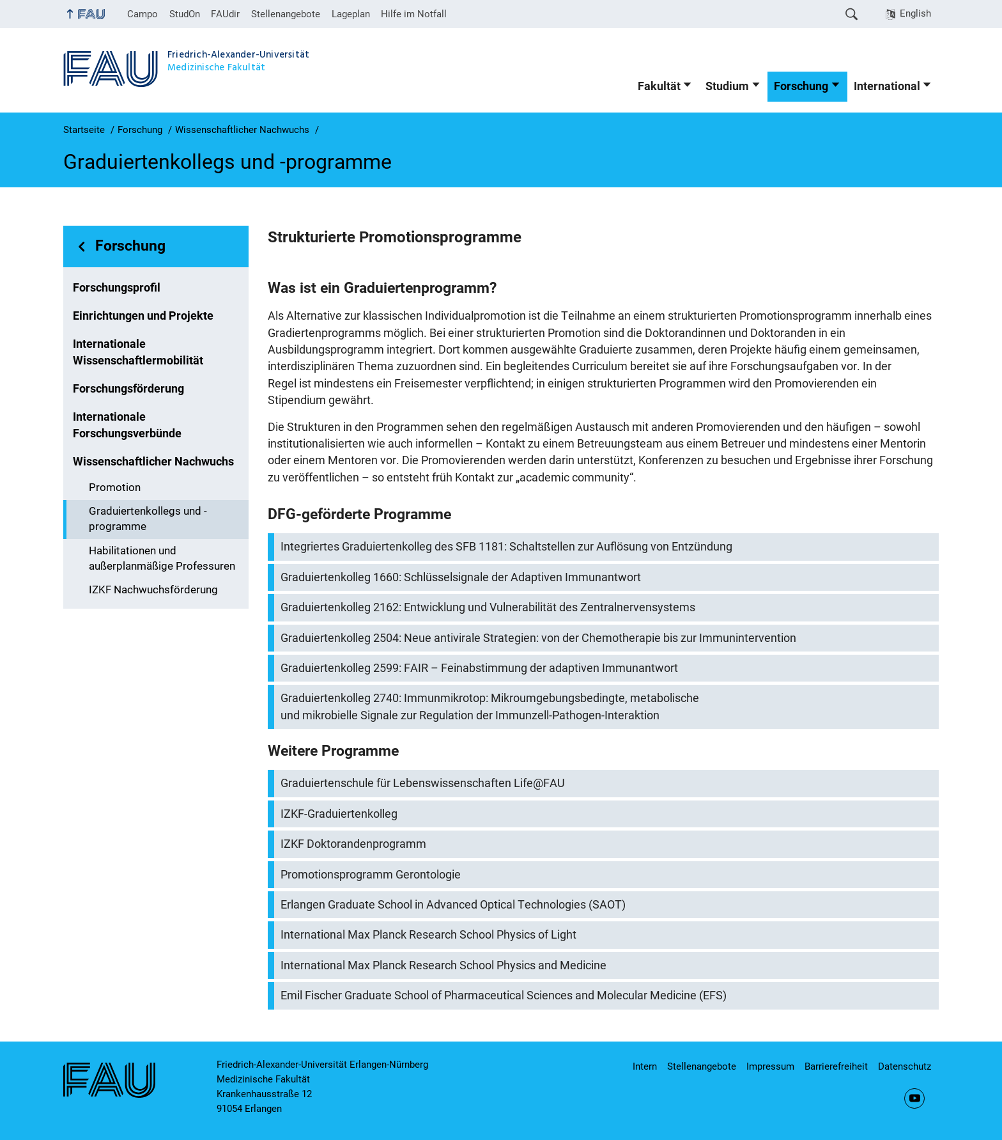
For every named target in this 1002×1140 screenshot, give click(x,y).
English (915, 13)
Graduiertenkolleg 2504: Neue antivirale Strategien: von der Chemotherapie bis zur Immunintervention (538, 638)
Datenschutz (904, 1066)
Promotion (115, 487)
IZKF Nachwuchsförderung (153, 590)
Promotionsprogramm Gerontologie (371, 874)
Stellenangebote (285, 14)
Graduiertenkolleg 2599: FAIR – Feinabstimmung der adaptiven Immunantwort (479, 668)
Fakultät (659, 86)
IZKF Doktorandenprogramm (353, 844)
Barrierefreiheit (836, 1066)
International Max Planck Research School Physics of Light (428, 934)
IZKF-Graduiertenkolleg (339, 814)
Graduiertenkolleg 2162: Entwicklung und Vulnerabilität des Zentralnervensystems (488, 607)
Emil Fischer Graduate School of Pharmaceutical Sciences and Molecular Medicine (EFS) (504, 995)
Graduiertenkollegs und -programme (148, 519)
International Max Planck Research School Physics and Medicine (443, 965)
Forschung (801, 86)
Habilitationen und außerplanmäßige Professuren (162, 559)
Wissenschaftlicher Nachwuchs (153, 461)
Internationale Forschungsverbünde (127, 425)
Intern (645, 1066)
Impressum (770, 1066)
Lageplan (351, 14)
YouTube (914, 1098)
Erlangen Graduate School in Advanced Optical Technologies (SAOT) (453, 904)
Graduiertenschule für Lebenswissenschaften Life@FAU (423, 783)
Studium (727, 86)
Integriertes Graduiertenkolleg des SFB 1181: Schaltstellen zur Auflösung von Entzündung (506, 546)
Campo (142, 14)
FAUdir (225, 14)
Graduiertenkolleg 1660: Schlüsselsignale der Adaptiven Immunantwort (461, 577)
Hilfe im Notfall (414, 14)
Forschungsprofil (116, 287)
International (887, 86)
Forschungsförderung (128, 388)
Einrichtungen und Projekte (143, 315)
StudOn (184, 14)
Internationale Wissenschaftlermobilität (138, 352)
